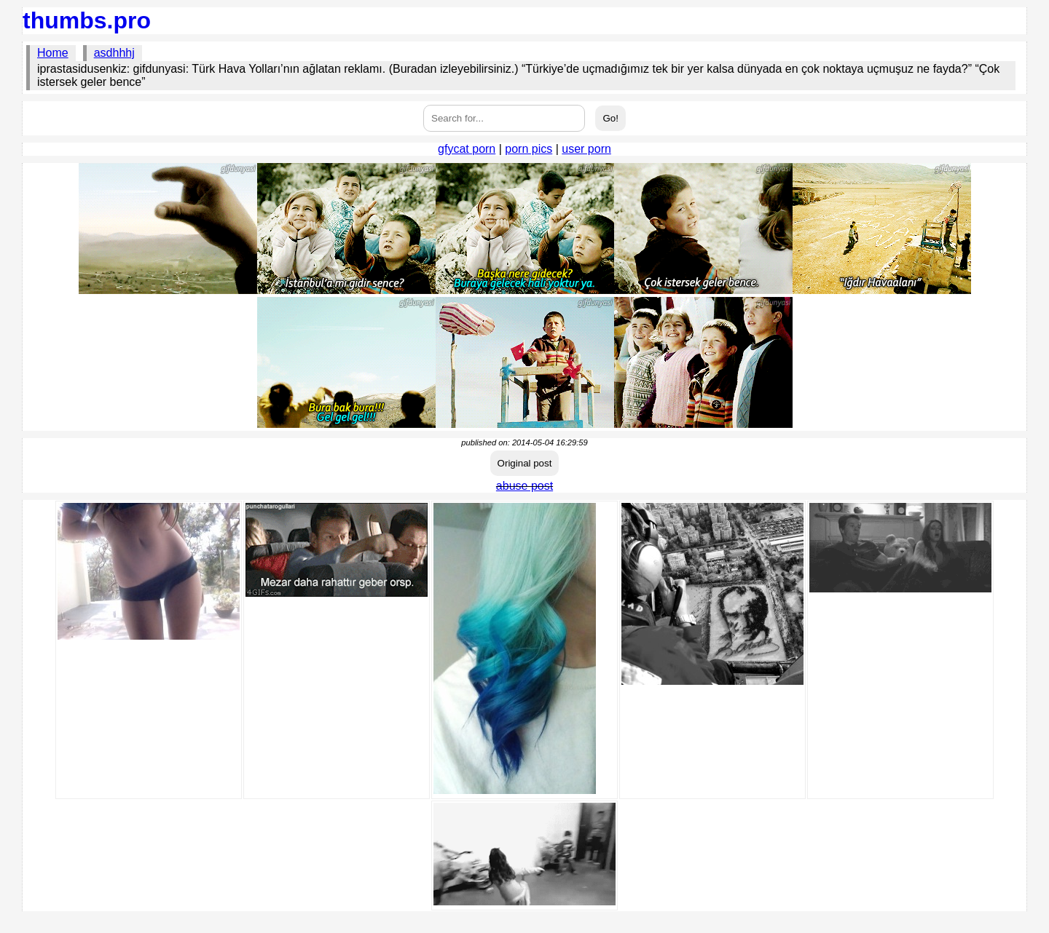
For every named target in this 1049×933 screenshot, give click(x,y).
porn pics (528, 149)
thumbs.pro (87, 20)
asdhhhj (114, 53)
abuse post (524, 486)
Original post (525, 463)
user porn (586, 149)
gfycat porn (466, 149)
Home (52, 53)
